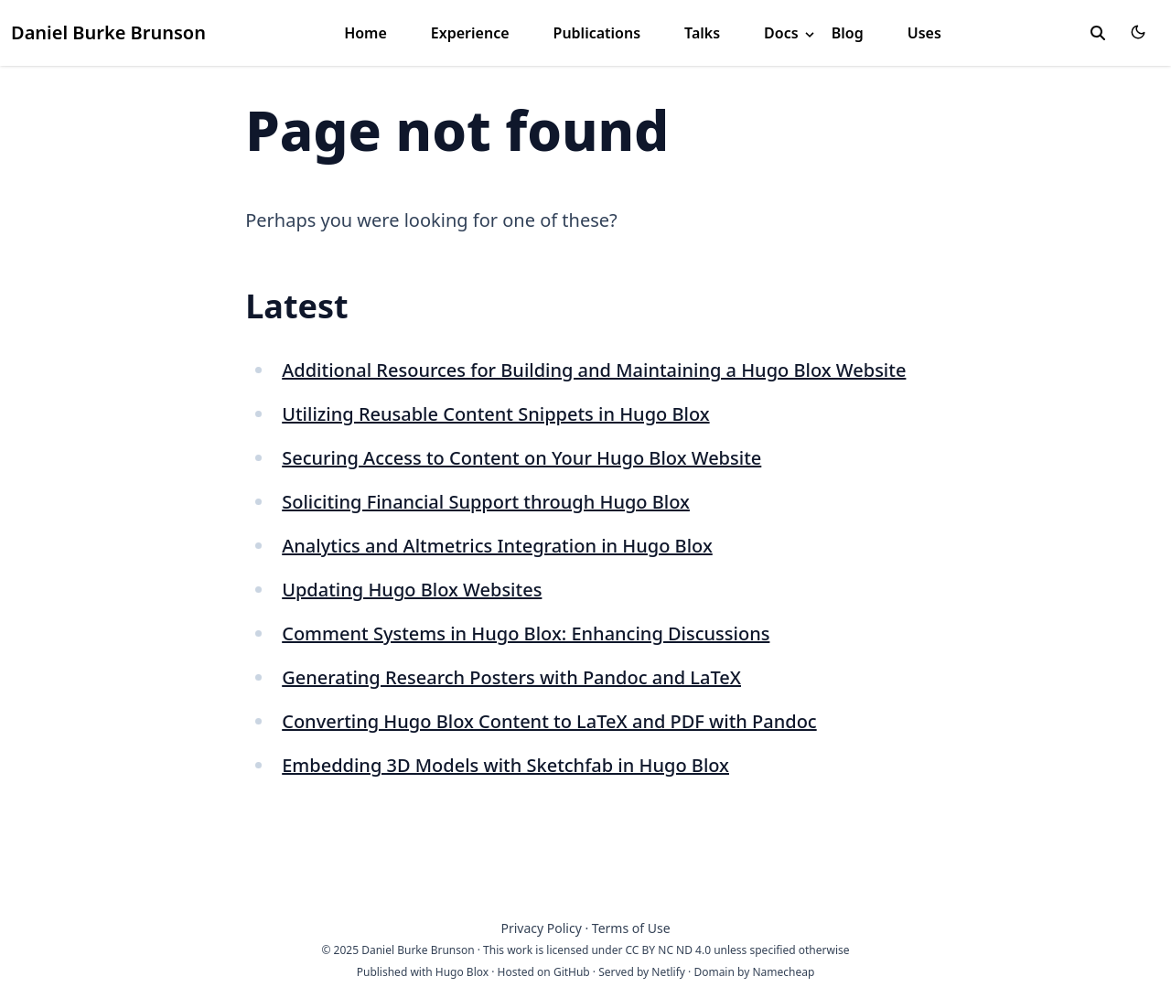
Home (365, 33)
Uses (924, 33)
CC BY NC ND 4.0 (669, 950)
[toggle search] (1098, 33)
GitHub (571, 972)
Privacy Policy (540, 928)
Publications (597, 33)
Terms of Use (631, 928)
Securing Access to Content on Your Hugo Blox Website (521, 457)
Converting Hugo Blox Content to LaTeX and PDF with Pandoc (549, 721)
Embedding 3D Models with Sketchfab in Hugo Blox (505, 765)
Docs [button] (790, 33)
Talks (702, 33)
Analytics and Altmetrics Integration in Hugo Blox (497, 545)
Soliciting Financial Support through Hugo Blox (486, 501)
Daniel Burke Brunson (108, 32)
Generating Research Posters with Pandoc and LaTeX (511, 677)
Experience (470, 33)
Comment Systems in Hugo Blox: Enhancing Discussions (525, 633)
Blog (848, 33)
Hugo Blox (462, 972)
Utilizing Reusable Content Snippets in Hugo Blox (495, 414)
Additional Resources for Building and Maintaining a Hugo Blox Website (594, 370)
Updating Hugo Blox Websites (412, 589)
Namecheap (783, 972)
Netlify (668, 972)
